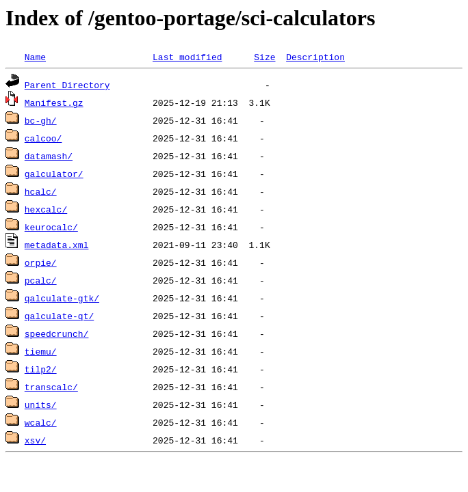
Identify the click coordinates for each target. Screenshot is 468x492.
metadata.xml (57, 244)
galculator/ (54, 173)
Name (35, 57)
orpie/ (41, 262)
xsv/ (35, 440)
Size (264, 57)
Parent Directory (67, 85)
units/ (41, 404)
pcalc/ (41, 280)
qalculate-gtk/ (62, 298)
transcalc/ (51, 387)
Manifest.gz (54, 102)
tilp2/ (41, 369)
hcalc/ (41, 191)
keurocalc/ (51, 227)
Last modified (187, 57)
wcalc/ (41, 422)
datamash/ (49, 156)
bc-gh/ (41, 120)
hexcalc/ (46, 209)
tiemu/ (41, 351)
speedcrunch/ (57, 333)
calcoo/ (43, 138)
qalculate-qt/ (59, 316)
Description (315, 57)
